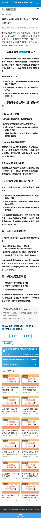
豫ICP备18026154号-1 (32, 509)
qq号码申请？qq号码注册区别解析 (10, 496)
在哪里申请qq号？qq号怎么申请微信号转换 (10, 453)
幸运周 (4, 28)
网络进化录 (16, 509)
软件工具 (27, 28)
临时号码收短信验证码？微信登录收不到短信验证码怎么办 (10, 410)
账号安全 (32, 326)
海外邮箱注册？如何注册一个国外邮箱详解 (30, 475)
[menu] (37, 9)
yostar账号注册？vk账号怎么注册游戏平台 (30, 410)
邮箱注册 (17, 33)
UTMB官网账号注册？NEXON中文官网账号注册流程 (30, 389)
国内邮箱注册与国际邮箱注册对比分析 (10, 389)
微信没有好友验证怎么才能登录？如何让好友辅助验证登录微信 (10, 432)
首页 (3, 15)
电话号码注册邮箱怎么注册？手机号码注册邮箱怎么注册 (30, 453)
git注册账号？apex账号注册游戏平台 (10, 475)
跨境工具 (8, 329)
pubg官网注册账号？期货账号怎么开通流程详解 (30, 432)
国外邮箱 (23, 52)
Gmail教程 (8, 326)
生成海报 (7, 343)
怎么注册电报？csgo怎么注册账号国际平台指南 (30, 496)
